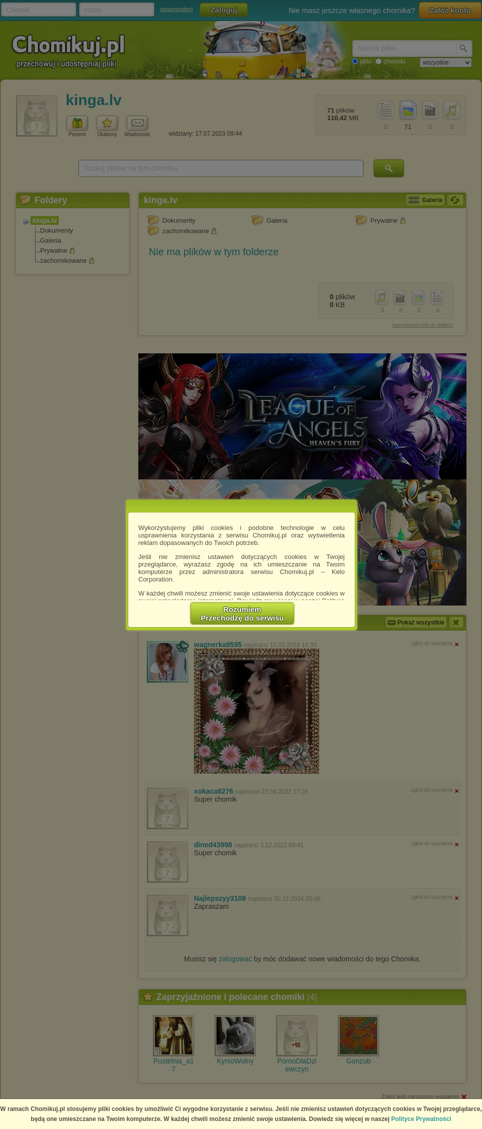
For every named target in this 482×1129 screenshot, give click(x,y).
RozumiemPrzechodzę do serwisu (242, 613)
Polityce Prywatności (421, 1118)
